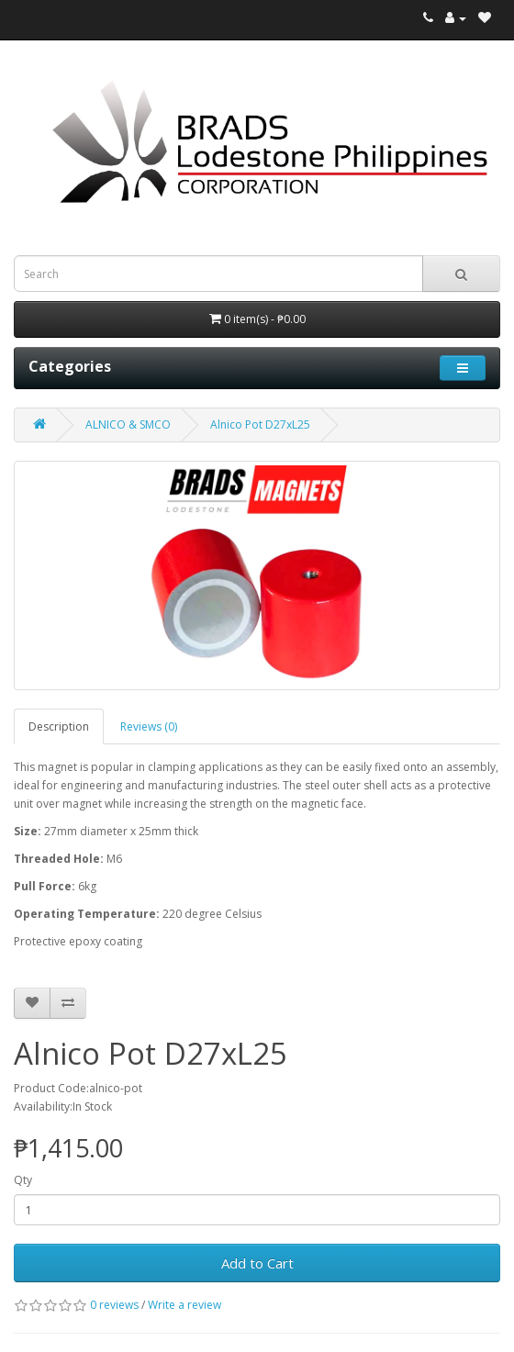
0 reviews (114, 1305)
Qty (23, 1180)
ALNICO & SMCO (128, 424)
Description (58, 726)
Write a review (184, 1305)
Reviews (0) (148, 726)
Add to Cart (257, 1263)
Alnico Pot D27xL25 (260, 424)
